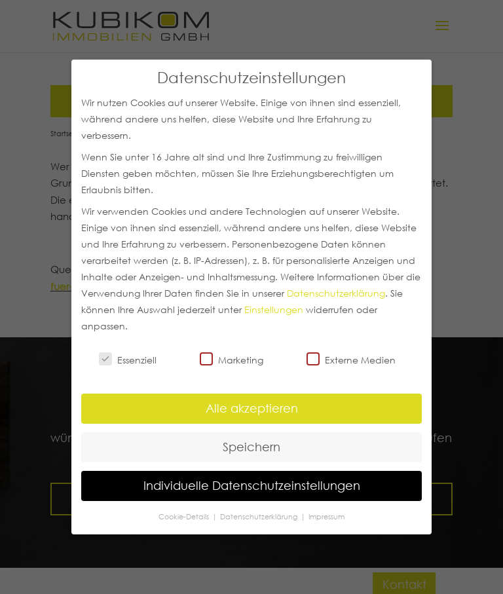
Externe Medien (351, 359)
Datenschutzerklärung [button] (259, 516)
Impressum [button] (326, 516)
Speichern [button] (251, 446)
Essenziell (128, 359)
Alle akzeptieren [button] (252, 408)
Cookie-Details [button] (184, 516)
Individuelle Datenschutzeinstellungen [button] (251, 485)
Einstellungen (273, 309)
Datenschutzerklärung (336, 293)
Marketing (231, 359)
